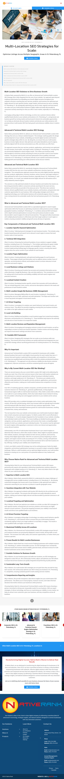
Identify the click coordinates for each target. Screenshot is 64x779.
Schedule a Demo (48, 8)
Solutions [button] (5, 729)
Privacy (51, 768)
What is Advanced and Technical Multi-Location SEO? (15, 75)
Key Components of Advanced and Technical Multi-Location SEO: (18, 78)
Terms (56, 768)
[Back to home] (7, 3)
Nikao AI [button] (5, 733)
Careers (25, 734)
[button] (61, 3)
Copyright (53, 770)
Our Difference (27, 731)
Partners (25, 732)
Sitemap (25, 739)
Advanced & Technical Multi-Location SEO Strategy (15, 71)
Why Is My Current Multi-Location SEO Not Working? (15, 82)
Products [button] (5, 736)
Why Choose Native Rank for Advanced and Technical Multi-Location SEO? (20, 85)
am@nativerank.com (53, 760)
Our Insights (26, 736)
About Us (25, 729)
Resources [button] (25, 738)
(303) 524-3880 (52, 741)
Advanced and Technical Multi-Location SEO (13, 73)
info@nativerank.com (53, 750)
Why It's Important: (8, 80)
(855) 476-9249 (53, 743)
